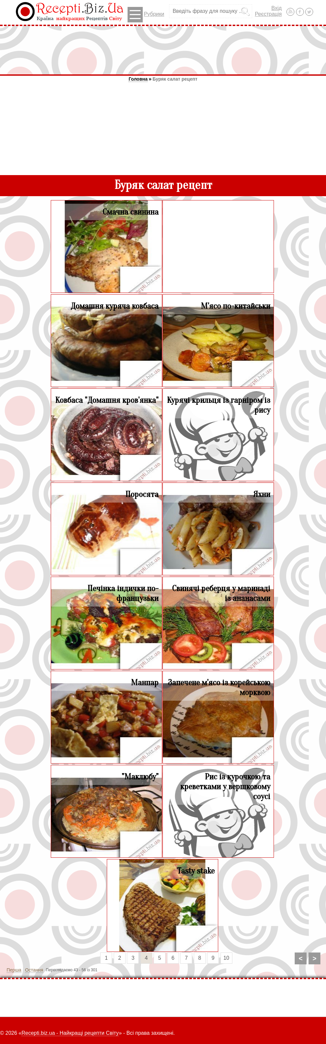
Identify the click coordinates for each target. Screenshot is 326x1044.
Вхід (276, 8)
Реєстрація (268, 14)
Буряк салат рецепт (175, 79)
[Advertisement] (163, 50)
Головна (138, 79)
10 (226, 958)
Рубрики (146, 14)
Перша (14, 970)
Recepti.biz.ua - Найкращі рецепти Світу (70, 1033)
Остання (34, 970)
